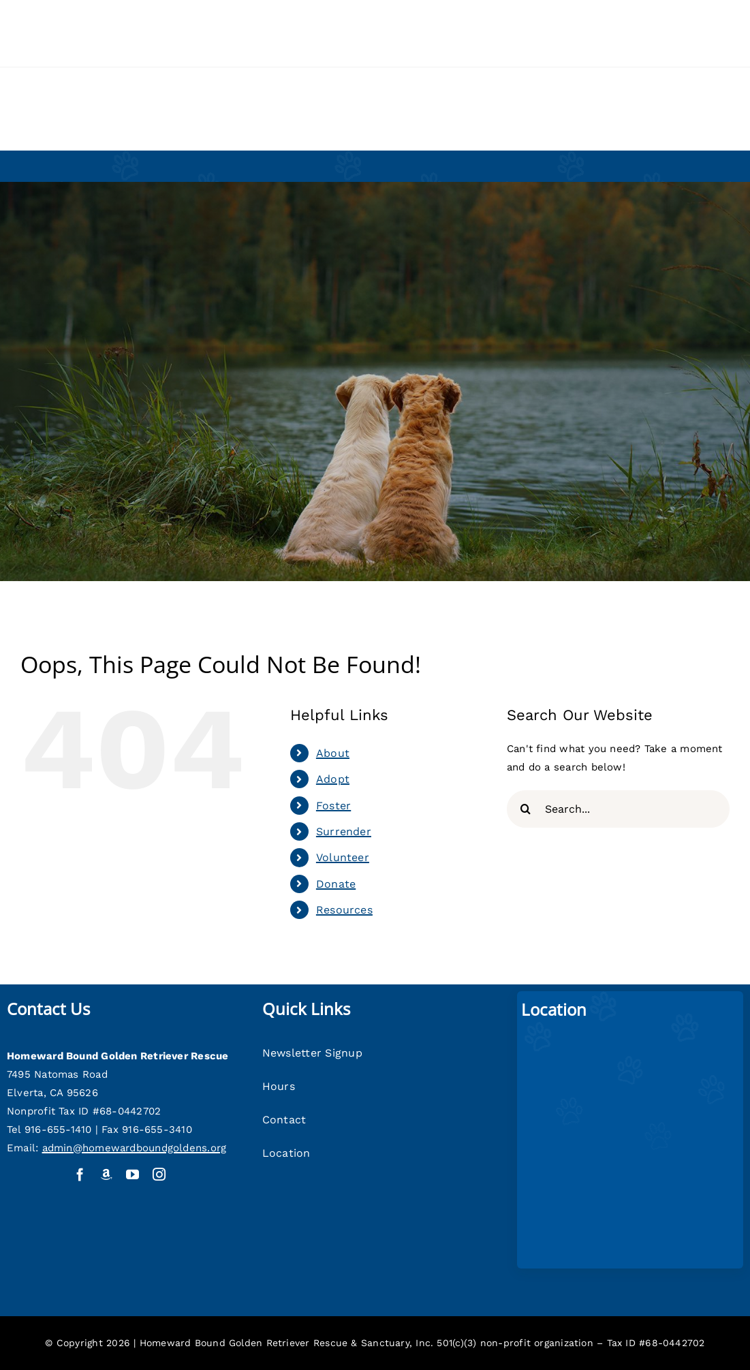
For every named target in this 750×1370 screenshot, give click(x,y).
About (332, 753)
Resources (344, 909)
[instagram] (159, 1174)
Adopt (332, 779)
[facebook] (80, 1174)
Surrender (343, 831)
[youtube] (132, 1174)
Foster (333, 805)
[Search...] (618, 809)
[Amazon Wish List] (106, 1174)
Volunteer (342, 857)
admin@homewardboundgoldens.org (134, 1148)
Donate (336, 883)
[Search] (525, 809)
